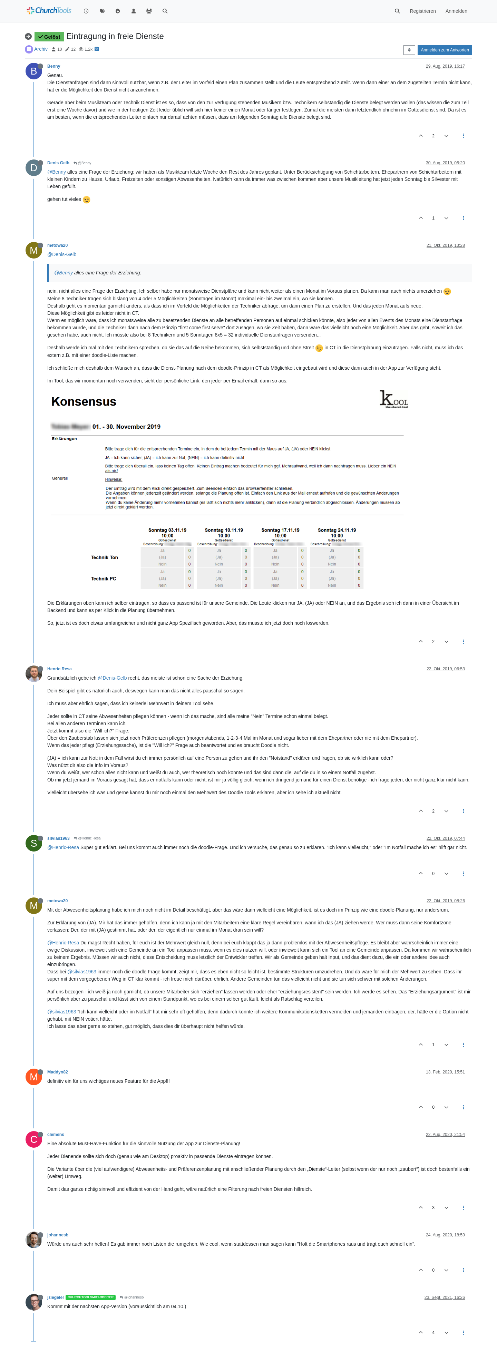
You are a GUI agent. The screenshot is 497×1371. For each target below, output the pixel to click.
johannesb (57, 1235)
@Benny (82, 163)
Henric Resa (59, 669)
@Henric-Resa (63, 847)
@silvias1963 (81, 971)
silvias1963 (58, 838)
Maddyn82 (57, 1072)
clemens (55, 1134)
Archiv (41, 49)
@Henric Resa (87, 838)
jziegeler (55, 1297)
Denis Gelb (58, 163)
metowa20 (57, 245)
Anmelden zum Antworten (445, 50)
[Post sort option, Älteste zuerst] (409, 50)
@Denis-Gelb (61, 254)
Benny (53, 66)
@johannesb (132, 1297)
